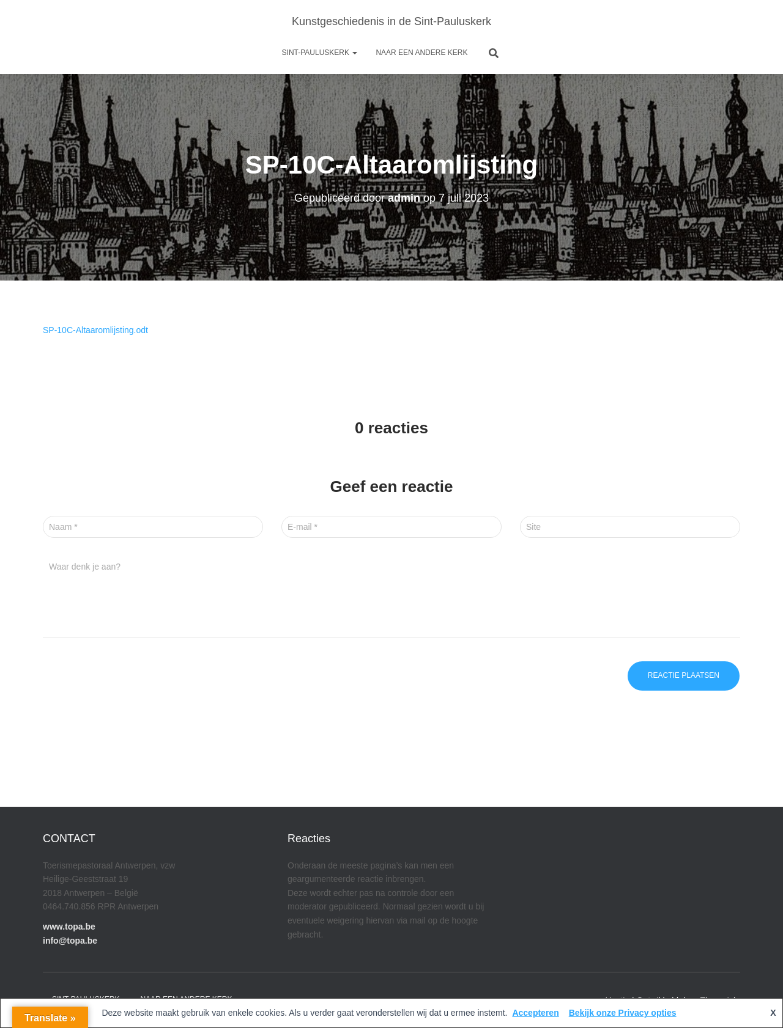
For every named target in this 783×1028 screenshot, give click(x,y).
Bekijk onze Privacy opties (623, 1013)
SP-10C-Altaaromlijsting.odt (95, 330)
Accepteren (535, 1013)
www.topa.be (69, 926)
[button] (354, 52)
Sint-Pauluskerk (320, 52)
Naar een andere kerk (421, 52)
